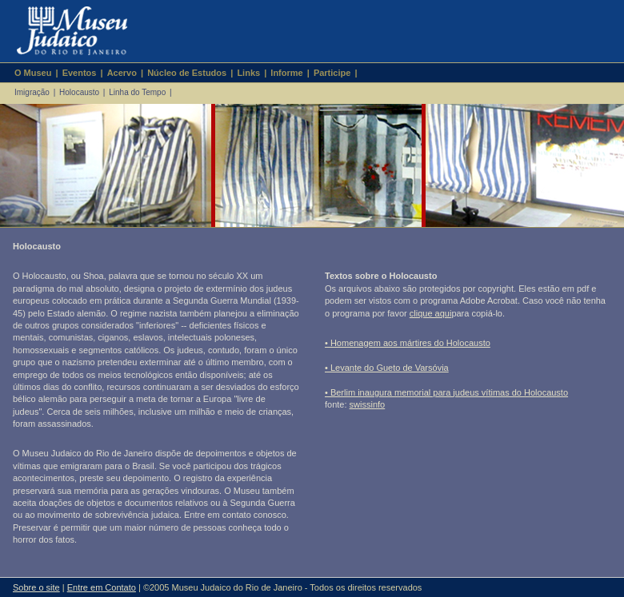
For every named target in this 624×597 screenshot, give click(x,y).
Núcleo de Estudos (186, 73)
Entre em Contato (101, 587)
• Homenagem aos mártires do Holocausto (407, 343)
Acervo (122, 73)
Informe (286, 73)
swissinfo (368, 404)
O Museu (32, 73)
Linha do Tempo (137, 92)
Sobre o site (36, 587)
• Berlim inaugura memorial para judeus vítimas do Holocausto (446, 392)
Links (248, 73)
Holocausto (79, 92)
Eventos (79, 73)
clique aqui (431, 313)
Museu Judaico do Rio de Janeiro (65, 31)
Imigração (32, 92)
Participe (332, 73)
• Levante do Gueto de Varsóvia (387, 367)
